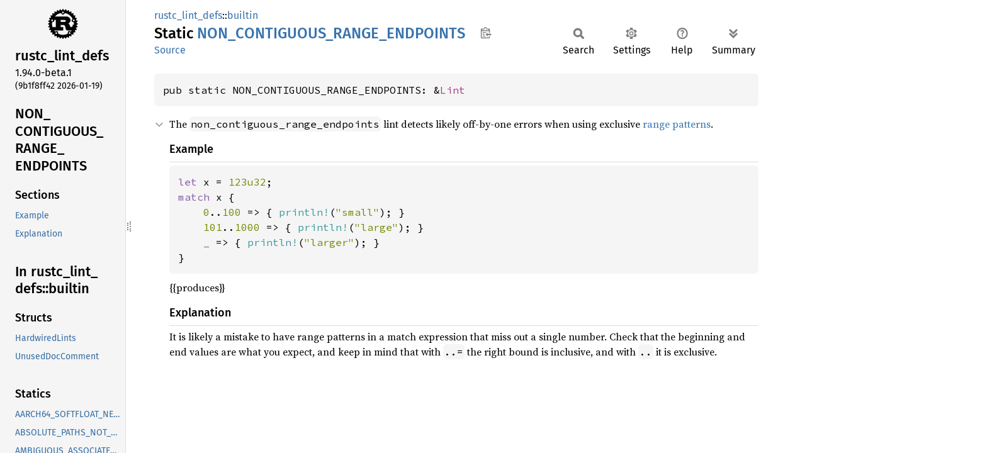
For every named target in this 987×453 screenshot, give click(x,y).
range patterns (677, 124)
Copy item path (485, 32)
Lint (452, 90)
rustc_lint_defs (188, 15)
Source (170, 50)
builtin (242, 15)
